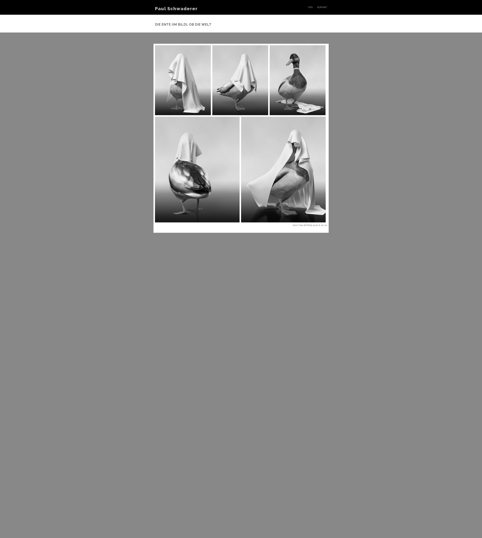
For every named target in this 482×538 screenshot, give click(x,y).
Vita (310, 7)
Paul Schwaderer (176, 8)
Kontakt (322, 7)
